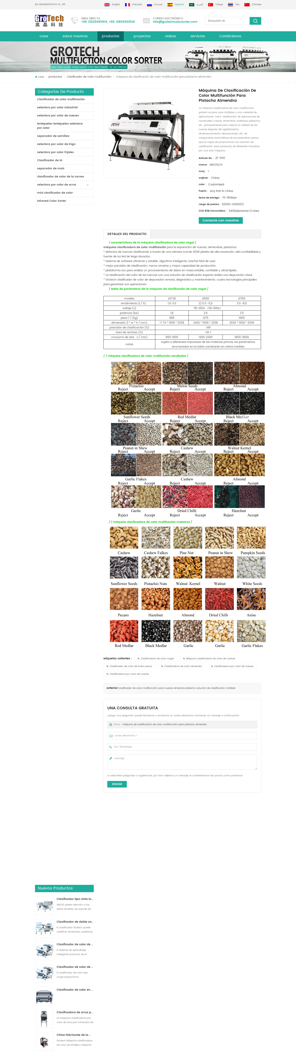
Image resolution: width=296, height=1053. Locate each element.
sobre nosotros (75, 36)
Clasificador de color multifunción (89, 77)
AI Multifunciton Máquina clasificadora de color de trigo (75, 429)
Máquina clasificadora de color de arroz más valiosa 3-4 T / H (75, 474)
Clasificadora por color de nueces (232, 666)
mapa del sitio (43, 970)
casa (44, 36)
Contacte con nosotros (221, 220)
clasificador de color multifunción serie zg (178, 876)
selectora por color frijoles (55, 152)
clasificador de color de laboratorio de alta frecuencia (75, 452)
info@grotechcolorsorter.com (175, 22)
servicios (197, 36)
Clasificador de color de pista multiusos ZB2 (75, 293)
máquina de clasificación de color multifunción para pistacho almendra (164, 724)
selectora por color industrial (57, 107)
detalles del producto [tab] (127, 234)
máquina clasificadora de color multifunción (134, 247)
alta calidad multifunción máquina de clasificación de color (121, 876)
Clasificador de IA (49, 160)
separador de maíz (50, 168)
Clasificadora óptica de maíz (159, 974)
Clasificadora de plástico (156, 967)
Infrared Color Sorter (51, 201)
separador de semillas (53, 136)
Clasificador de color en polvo (75, 316)
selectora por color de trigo (56, 144)
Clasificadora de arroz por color (160, 942)
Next (37, 893)
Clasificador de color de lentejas (161, 960)
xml (37, 956)
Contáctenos (230, 36)
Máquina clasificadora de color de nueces (209, 658)
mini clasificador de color (55, 193)
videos (170, 36)
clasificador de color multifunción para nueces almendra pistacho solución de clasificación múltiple (177, 688)
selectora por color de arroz (56, 184)
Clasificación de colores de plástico (162, 981)
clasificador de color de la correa (60, 176)
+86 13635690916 (94, 22)
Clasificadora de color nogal (156, 658)
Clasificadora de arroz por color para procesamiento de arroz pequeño (75, 339)
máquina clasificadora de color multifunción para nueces (65, 876)
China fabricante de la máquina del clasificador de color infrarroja (75, 361)
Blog (37, 949)
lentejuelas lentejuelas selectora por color (60, 125)
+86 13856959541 (122, 22)
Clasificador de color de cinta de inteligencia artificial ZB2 (75, 271)
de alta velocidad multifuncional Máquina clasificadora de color (234, 876)
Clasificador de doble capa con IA (75, 248)
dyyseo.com (152, 1046)
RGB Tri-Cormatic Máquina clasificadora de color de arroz (75, 406)
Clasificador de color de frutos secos (129, 666)
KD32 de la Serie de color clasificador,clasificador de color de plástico (75, 384)
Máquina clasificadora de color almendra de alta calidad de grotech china (97, 969)
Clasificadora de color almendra (181, 666)
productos (55, 77)
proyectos (142, 36)
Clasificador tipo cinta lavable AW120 (75, 225)
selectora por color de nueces (58, 115)
